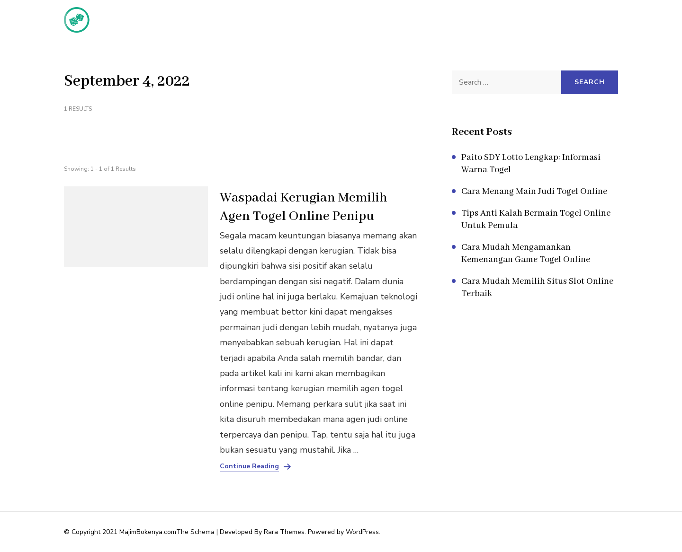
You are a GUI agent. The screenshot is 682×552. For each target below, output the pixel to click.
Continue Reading (249, 466)
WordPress (362, 531)
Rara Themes (284, 531)
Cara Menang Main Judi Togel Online (534, 191)
